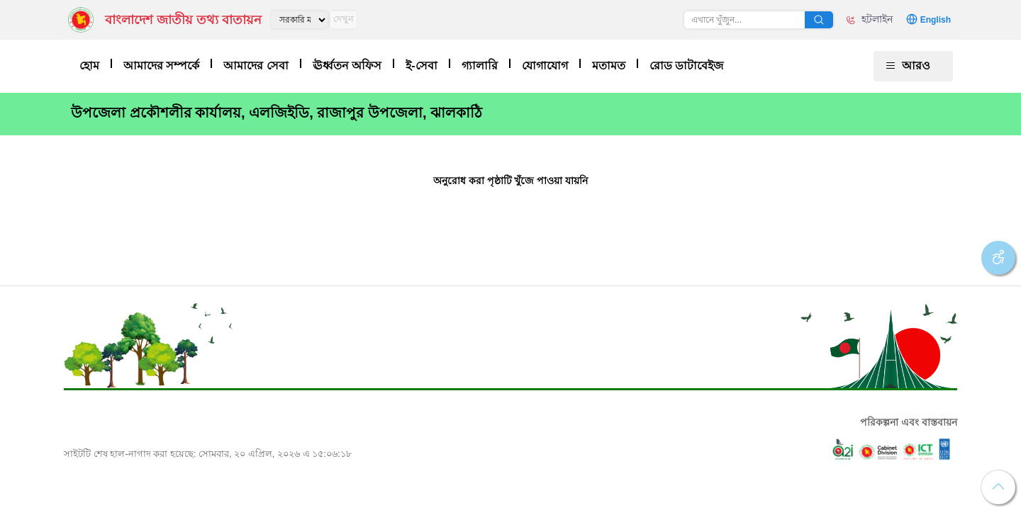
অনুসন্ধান (819, 19)
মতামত (608, 66)
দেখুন (343, 18)
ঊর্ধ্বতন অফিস (347, 66)
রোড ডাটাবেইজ (686, 66)
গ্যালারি (480, 66)
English (935, 20)
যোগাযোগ (545, 66)
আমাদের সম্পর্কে (161, 66)
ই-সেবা (421, 66)
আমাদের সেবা (255, 66)
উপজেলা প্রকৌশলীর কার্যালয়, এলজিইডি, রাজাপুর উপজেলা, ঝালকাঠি (276, 112)
